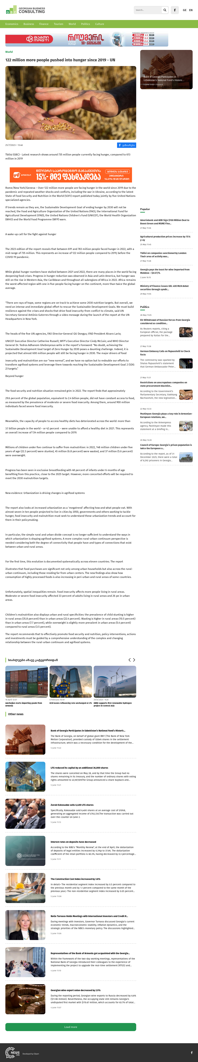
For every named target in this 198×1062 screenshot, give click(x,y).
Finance (44, 24)
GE (184, 10)
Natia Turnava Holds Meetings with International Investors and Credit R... (89, 916)
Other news (16, 714)
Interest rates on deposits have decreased (73, 842)
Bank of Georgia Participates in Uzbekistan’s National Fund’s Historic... (88, 730)
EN (191, 10)
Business (29, 24)
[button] (129, 660)
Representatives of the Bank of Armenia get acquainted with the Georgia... (90, 953)
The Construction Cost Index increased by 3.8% (75, 879)
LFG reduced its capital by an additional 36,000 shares (79, 767)
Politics (85, 24)
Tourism (58, 24)
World (72, 24)
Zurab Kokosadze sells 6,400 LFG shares (72, 805)
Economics (11, 24)
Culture (99, 24)
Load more (70, 1027)
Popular (145, 209)
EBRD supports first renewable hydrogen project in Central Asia (113, 704)
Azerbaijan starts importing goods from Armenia (23, 704)
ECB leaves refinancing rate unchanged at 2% (71, 703)
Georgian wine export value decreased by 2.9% (76, 990)
